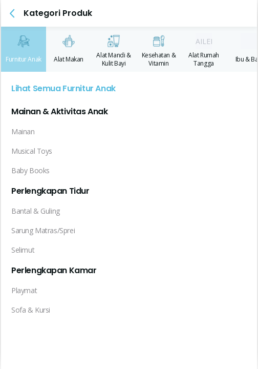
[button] (12, 13)
